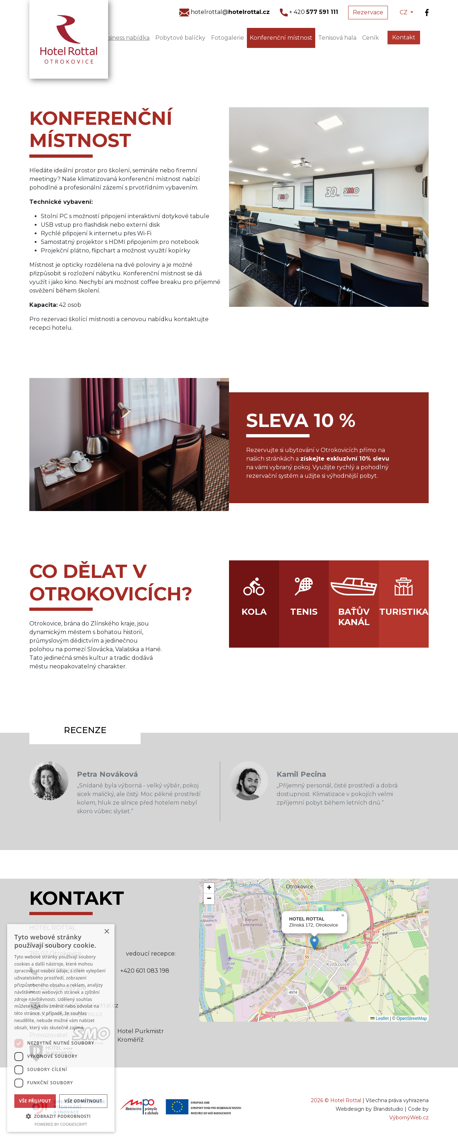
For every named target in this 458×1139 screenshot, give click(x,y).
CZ (404, 12)
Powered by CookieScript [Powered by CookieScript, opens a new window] (61, 1124)
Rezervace (368, 12)
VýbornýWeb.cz (409, 1117)
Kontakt (403, 37)
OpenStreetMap (411, 1018)
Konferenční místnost (281, 37)
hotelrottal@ (224, 12)
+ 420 (309, 12)
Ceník (370, 37)
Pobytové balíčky (180, 37)
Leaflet (379, 1018)
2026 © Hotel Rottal (336, 1100)
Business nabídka (125, 37)
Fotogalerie (227, 37)
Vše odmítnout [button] (83, 1101)
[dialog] (60, 1028)
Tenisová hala (337, 37)
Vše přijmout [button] (35, 1101)
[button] (314, 943)
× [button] (106, 931)
